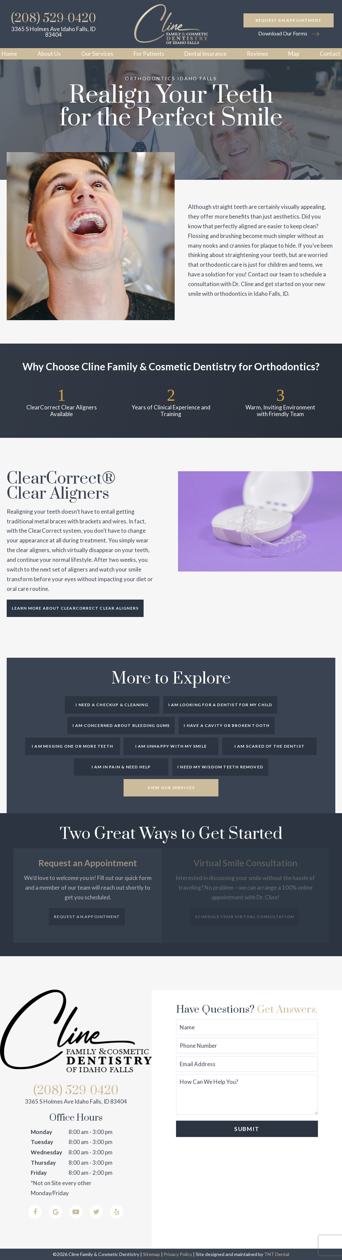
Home (9, 53)
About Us (49, 53)
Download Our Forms (288, 33)
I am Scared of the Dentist (269, 746)
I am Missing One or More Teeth (72, 746)
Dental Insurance (205, 53)
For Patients (149, 53)
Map (293, 53)
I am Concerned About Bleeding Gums (121, 725)
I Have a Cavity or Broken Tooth (227, 725)
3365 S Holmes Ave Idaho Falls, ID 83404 (53, 31)
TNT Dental (276, 1254)
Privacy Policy (178, 1254)
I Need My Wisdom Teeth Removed (220, 766)
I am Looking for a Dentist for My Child (220, 704)
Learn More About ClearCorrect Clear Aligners (75, 608)
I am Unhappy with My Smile (171, 746)
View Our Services (171, 787)
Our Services (97, 53)
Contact (330, 53)
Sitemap (151, 1254)
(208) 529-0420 (53, 18)
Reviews (257, 53)
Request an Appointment (288, 20)
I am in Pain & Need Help (121, 766)
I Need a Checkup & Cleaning (111, 704)
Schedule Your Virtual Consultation (244, 916)
